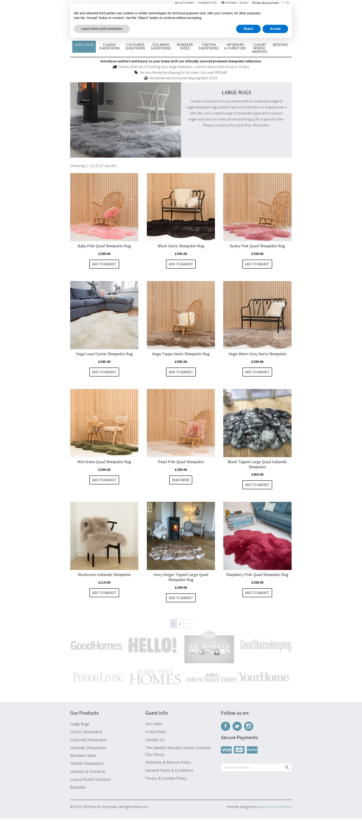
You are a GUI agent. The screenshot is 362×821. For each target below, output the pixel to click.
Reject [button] (248, 29)
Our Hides (154, 726)
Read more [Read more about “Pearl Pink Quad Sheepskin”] (181, 481)
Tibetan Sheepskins (87, 766)
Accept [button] (275, 29)
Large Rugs (79, 726)
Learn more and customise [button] (101, 29)
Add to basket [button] (104, 264)
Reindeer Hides (83, 758)
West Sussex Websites (275, 809)
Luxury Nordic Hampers (90, 781)
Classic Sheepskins (86, 734)
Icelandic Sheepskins (88, 750)
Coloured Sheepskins (88, 742)
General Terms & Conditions (169, 772)
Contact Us (155, 742)
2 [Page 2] (180, 626)
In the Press (155, 734)
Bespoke (77, 790)
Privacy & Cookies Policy (166, 780)
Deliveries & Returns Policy (168, 765)
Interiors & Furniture (87, 774)
